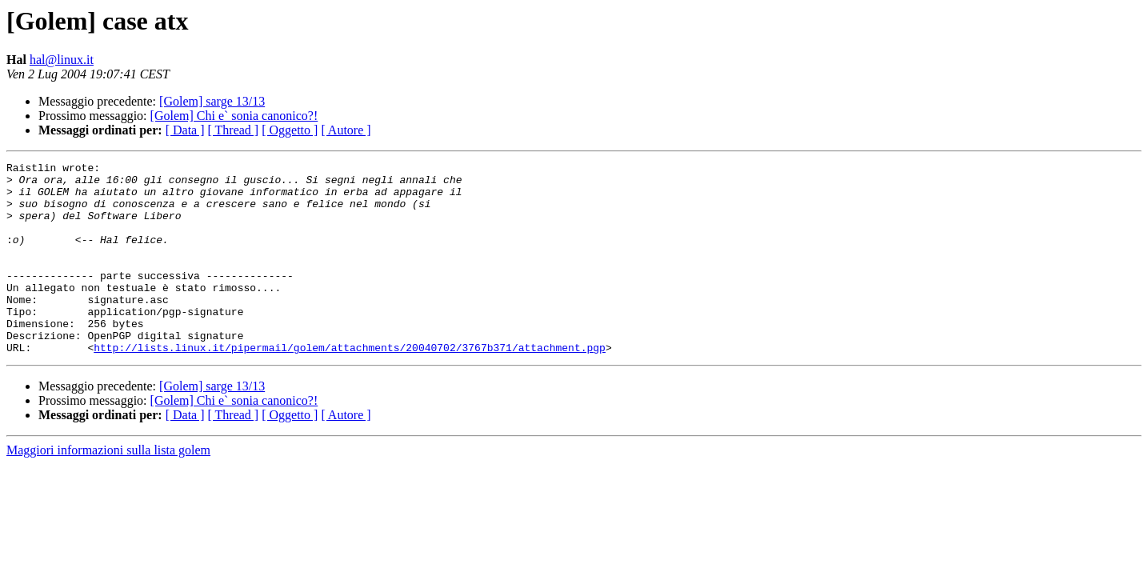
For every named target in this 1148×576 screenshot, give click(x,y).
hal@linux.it (62, 59)
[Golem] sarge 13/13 (212, 101)
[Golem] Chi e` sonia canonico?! (234, 115)
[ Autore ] (345, 130)
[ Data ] (185, 130)
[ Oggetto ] (290, 130)
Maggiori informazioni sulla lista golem (108, 488)
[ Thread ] (233, 130)
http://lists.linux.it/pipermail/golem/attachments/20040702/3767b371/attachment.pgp (350, 385)
